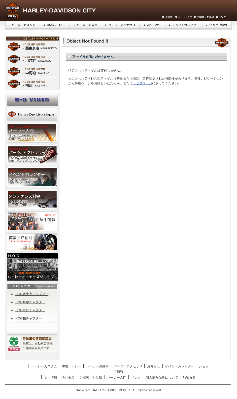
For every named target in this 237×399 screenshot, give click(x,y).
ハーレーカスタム (44, 366)
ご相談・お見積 (91, 377)
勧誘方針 (189, 377)
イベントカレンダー (179, 366)
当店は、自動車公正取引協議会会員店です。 (38, 346)
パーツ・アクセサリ (127, 366)
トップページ (142, 83)
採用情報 (50, 377)
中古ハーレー (71, 366)
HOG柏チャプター (28, 318)
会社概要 (68, 377)
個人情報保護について (162, 377)
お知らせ (153, 366)
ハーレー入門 (116, 377)
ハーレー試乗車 (97, 366)
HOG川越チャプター (30, 302)
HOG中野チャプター (30, 310)
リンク (136, 377)
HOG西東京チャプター (31, 294)
